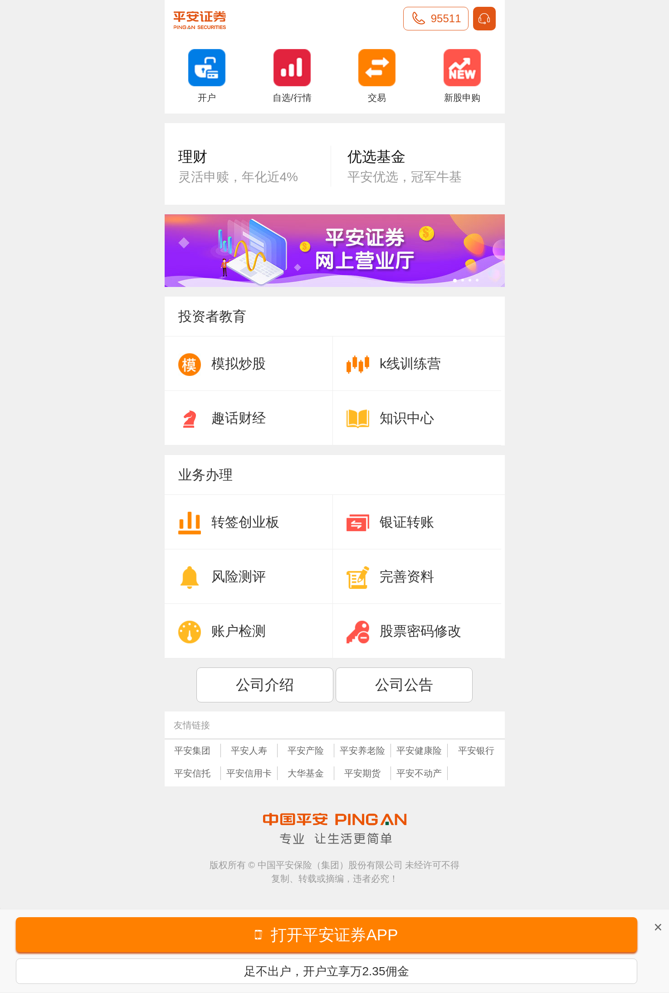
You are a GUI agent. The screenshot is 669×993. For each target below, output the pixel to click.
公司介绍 (265, 685)
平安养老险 (362, 751)
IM (484, 18)
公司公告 (404, 685)
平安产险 (306, 751)
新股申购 (462, 76)
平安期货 (362, 773)
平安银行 (476, 751)
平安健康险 (419, 751)
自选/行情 (292, 76)
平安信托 (192, 773)
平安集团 (192, 751)
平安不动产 (419, 773)
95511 (446, 18)
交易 (377, 76)
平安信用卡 (249, 773)
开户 (206, 76)
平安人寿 (249, 751)
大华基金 (306, 773)
